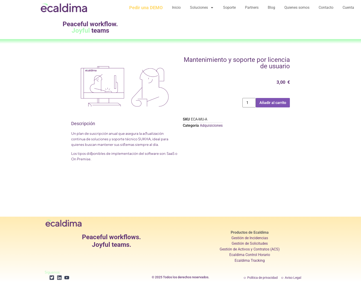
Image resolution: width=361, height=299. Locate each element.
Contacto (326, 7)
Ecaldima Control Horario (249, 255)
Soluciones (202, 7)
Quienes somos (296, 7)
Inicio (176, 7)
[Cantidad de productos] (249, 102)
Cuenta (348, 7)
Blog (271, 7)
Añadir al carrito (272, 103)
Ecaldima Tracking (250, 260)
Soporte (229, 7)
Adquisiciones (211, 125)
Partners (252, 7)
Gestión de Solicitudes (250, 243)
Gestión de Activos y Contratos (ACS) (250, 249)
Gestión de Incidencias (249, 238)
